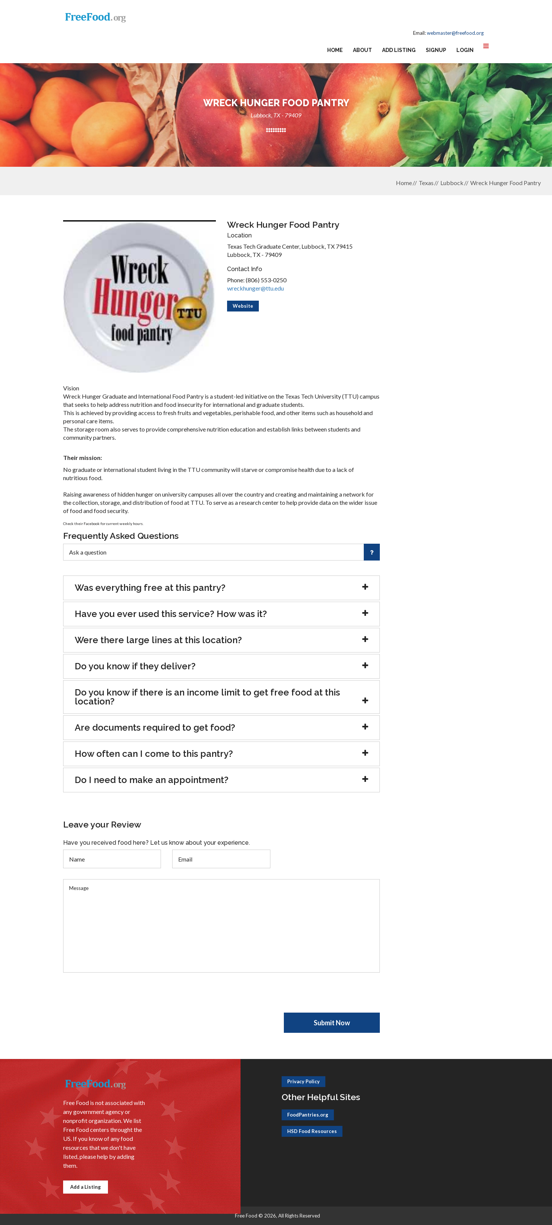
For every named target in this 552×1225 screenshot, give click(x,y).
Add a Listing (85, 1187)
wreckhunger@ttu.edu (255, 288)
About (362, 50)
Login (465, 50)
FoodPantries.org (307, 1115)
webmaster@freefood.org (455, 33)
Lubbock (451, 182)
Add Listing (399, 50)
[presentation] (120, 998)
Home (335, 50)
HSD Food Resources (312, 1131)
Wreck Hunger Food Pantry (505, 182)
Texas (426, 182)
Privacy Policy (303, 1081)
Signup (436, 50)
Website (243, 306)
